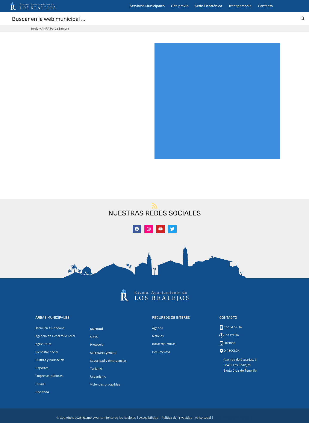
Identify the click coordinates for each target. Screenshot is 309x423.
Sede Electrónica (208, 6)
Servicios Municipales (147, 6)
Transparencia (240, 6)
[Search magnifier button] (302, 18)
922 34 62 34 (233, 327)
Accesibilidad (148, 418)
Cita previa (179, 6)
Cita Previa (231, 335)
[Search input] (154, 18)
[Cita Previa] (221, 335)
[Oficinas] (221, 343)
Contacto (265, 6)
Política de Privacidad (177, 418)
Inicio (34, 28)
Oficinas (229, 343)
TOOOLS (245, 418)
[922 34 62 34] (221, 327)
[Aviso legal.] (203, 418)
